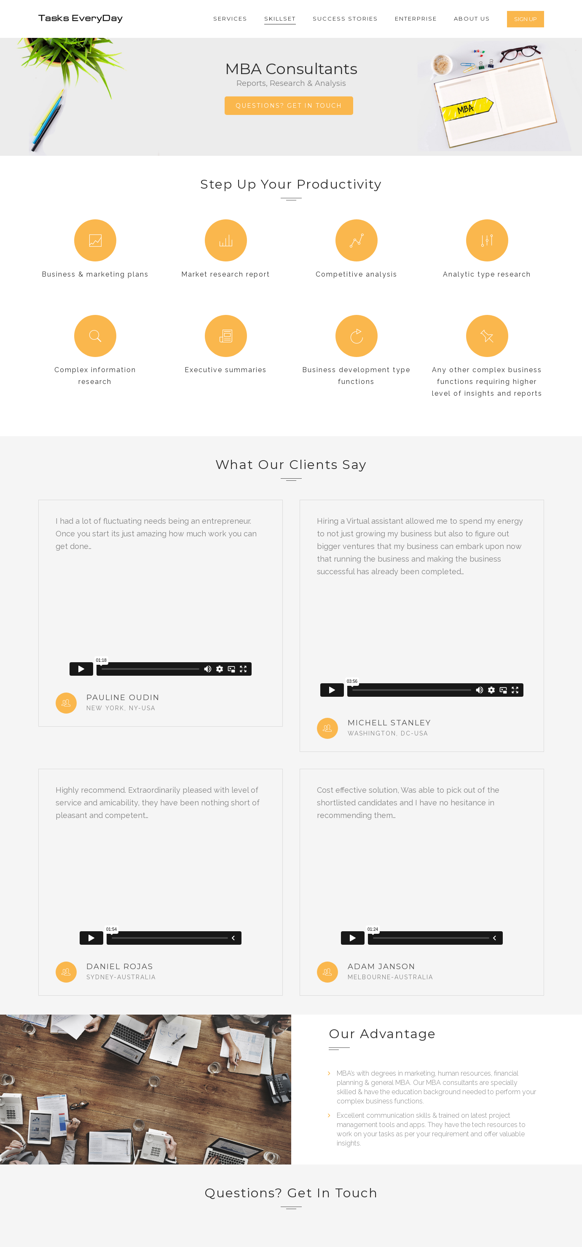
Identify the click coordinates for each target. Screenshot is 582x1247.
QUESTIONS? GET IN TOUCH (289, 105)
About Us (472, 18)
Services (230, 18)
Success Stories (345, 18)
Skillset (280, 18)
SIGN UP (525, 19)
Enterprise (416, 18)
